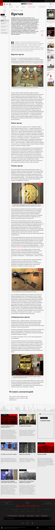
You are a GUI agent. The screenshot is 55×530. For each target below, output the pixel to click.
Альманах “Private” (49, 60)
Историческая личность (49, 52)
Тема (3, 14)
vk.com (4, 1)
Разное (38, 511)
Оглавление (1, 4)
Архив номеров (22, 515)
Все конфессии (50, 68)
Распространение (30, 515)
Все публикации (5, 32)
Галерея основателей (14, 509)
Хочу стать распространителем (48, 503)
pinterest (6, 1)
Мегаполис (48, 70)
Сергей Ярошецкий (50, 38)
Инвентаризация (47, 509)
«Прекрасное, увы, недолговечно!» (4, 30)
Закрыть (49, 518)
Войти (24, 398)
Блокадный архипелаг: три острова (4, 26)
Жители (39, 509)
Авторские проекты (30, 511)
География (23, 511)
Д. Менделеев (19, 249)
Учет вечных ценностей (12, 515)
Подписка (37, 515)
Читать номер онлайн (50, 21)
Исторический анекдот (24, 509)
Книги (48, 61)
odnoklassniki (9, 1)
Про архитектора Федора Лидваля (50, 50)
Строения (16, 511)
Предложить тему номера (6, 503)
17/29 (22, 10)
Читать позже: (42, 35)
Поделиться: (42, 32)
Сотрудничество (44, 515)
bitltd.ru (53, 527)
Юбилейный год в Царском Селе (4, 23)
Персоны (33, 509)
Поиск (1, 1)
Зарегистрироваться (17, 398)
